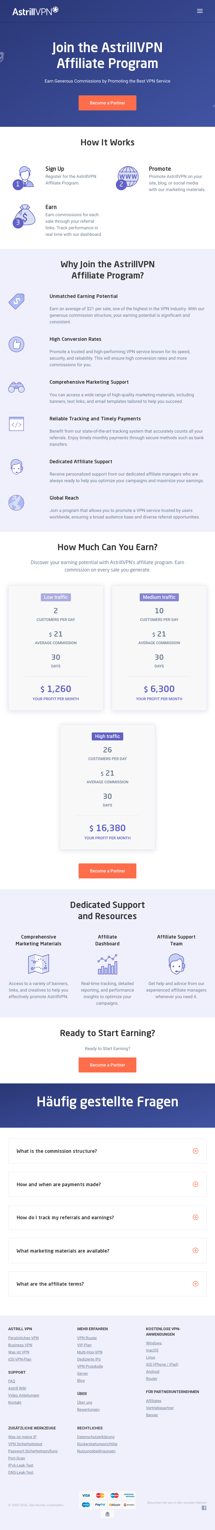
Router (151, 1379)
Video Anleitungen (23, 1395)
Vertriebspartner (160, 1408)
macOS (152, 1350)
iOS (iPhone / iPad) (162, 1364)
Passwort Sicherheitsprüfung (33, 1451)
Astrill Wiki (17, 1388)
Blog (81, 1381)
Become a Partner (107, 102)
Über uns (84, 1402)
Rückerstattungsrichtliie (97, 1444)
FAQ (11, 1381)
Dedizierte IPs (89, 1359)
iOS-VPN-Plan (19, 1359)
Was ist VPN (18, 1352)
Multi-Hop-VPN (90, 1352)
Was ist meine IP (22, 1437)
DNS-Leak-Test (20, 1472)
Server (82, 1373)
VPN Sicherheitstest (25, 1444)
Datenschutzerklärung (95, 1437)
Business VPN (20, 1345)
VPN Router (87, 1338)
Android (152, 1372)
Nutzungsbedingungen (96, 1451)
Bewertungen (88, 1410)
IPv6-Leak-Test (20, 1465)
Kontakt (14, 1402)
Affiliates (153, 1401)
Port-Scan (16, 1458)
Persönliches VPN (23, 1338)
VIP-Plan (84, 1345)
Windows (154, 1343)
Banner (152, 1415)
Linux (150, 1357)
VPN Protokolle (90, 1366)
